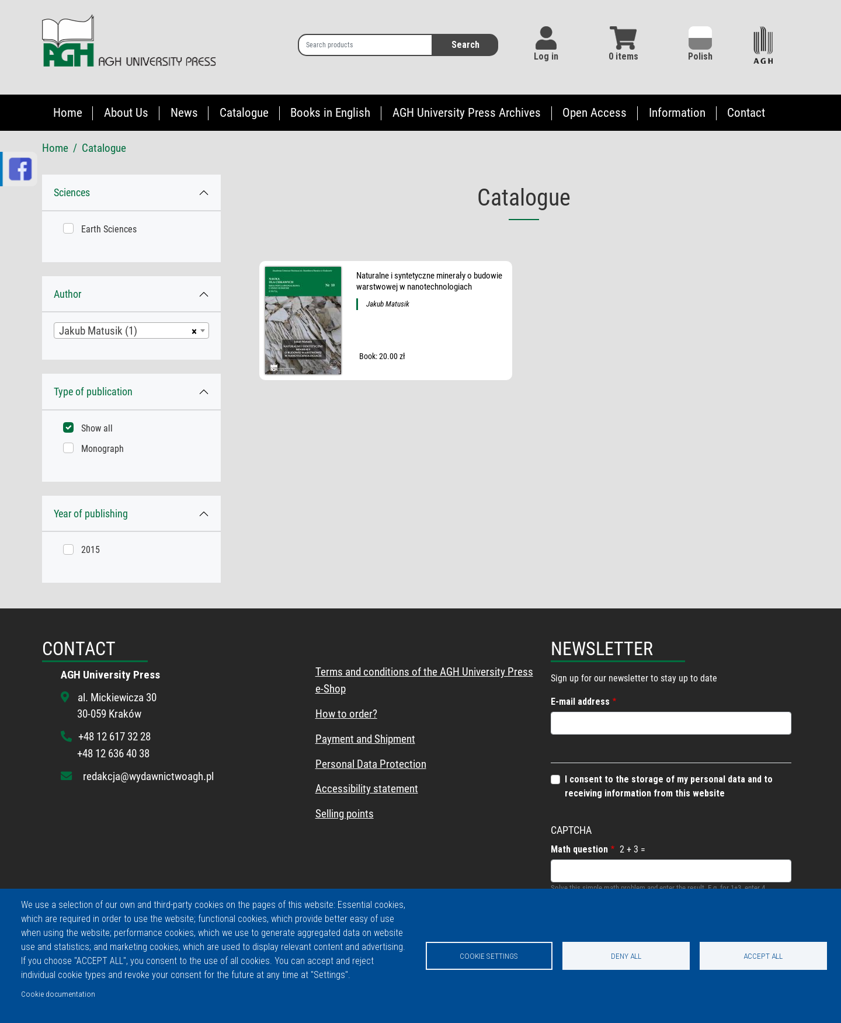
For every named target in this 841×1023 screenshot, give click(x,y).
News (184, 113)
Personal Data (346, 764)
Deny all (626, 956)
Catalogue (244, 113)
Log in (546, 56)
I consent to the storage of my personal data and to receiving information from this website (669, 786)
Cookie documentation (58, 993)
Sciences (72, 192)
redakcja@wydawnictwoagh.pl (148, 776)
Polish (700, 44)
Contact (746, 113)
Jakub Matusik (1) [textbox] (98, 330)
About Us (126, 113)
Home (67, 113)
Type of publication (93, 391)
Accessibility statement (366, 788)
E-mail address (580, 701)
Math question (579, 849)
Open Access (594, 113)
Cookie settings (489, 956)
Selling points (344, 813)
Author (67, 294)
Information (677, 113)
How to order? (346, 714)
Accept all (763, 956)
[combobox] (131, 330)
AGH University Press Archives (466, 113)
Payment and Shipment (365, 739)
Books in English (330, 113)
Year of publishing (91, 513)
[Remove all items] (192, 330)
